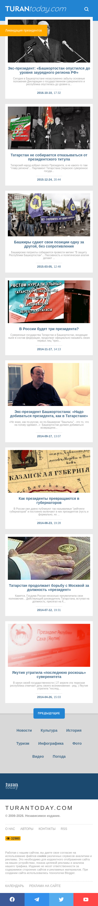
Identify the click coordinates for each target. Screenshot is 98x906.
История (73, 730)
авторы (26, 829)
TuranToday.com (39, 808)
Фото (77, 743)
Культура (49, 730)
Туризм (22, 743)
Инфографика (51, 743)
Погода (59, 756)
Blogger (69, 872)
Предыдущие (49, 713)
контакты (47, 829)
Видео (38, 756)
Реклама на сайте (45, 886)
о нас (10, 829)
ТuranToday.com (36, 9)
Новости (24, 730)
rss (64, 829)
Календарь (14, 886)
